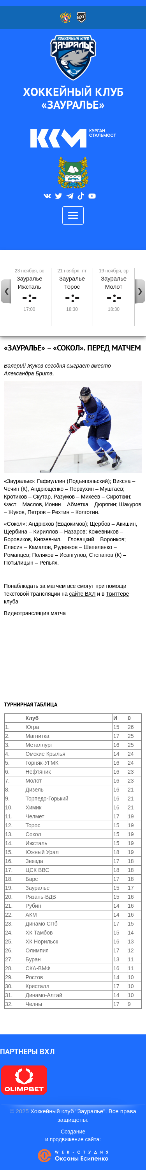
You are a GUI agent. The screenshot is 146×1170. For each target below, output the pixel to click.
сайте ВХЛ (82, 594)
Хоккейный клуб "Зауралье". (68, 1111)
